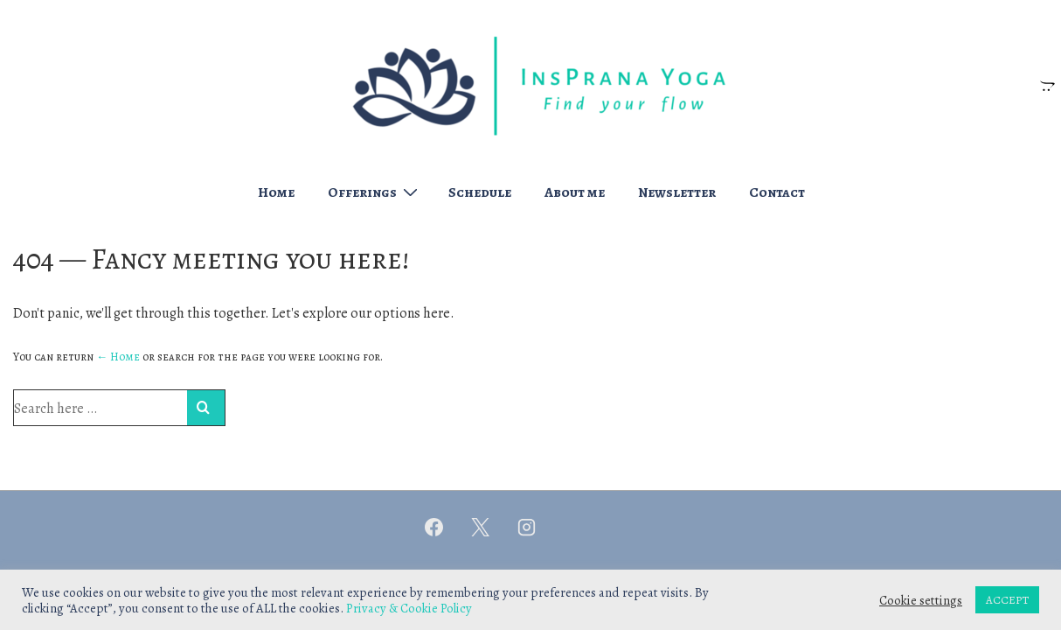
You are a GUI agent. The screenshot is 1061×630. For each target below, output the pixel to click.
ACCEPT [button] (1007, 599)
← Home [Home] (118, 356)
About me (574, 192)
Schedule (479, 192)
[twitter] (480, 526)
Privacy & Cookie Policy (409, 608)
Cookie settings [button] (920, 600)
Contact (777, 192)
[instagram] (527, 526)
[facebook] (434, 526)
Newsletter (677, 192)
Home (276, 192)
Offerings (375, 191)
